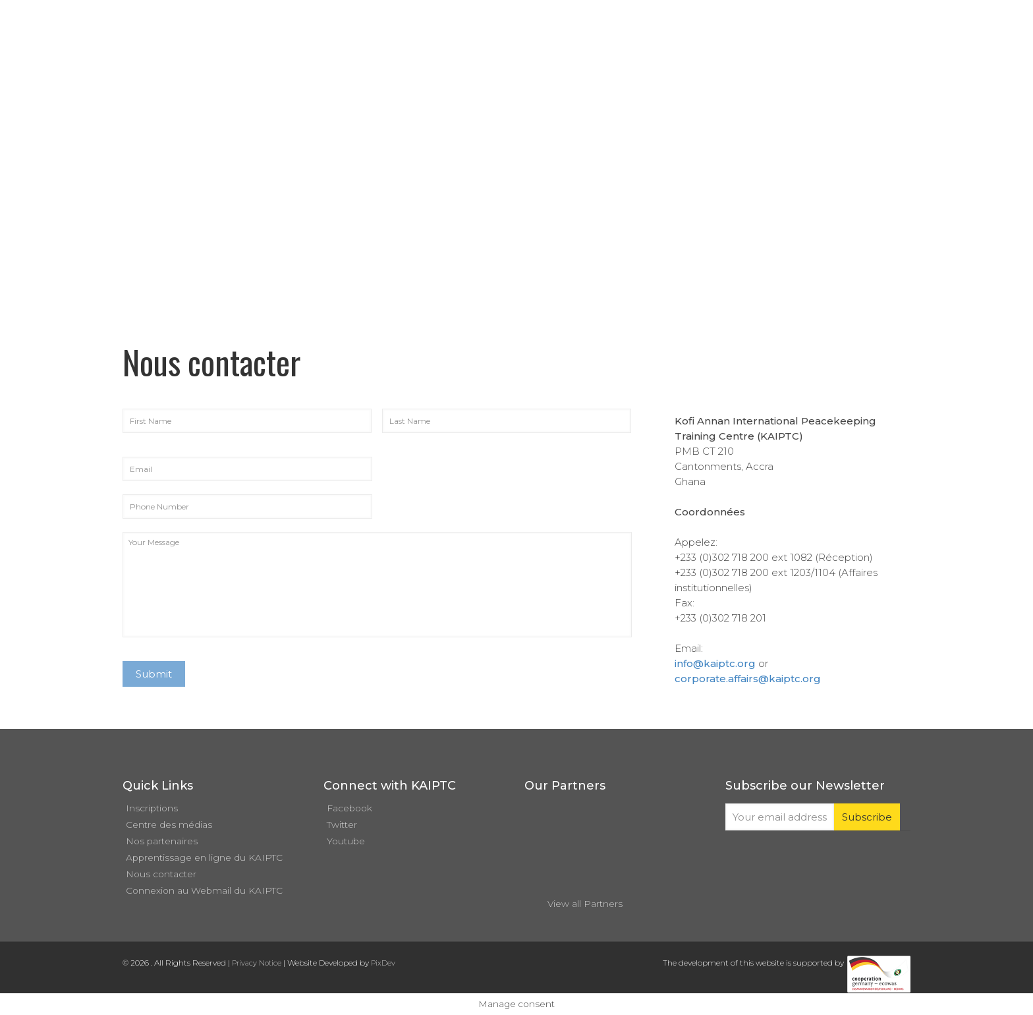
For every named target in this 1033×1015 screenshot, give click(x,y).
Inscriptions (152, 808)
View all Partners (585, 903)
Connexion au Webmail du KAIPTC (204, 890)
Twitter (342, 824)
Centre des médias (169, 824)
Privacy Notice (256, 963)
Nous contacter (161, 874)
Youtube (346, 841)
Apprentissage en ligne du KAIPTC (204, 857)
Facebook (349, 808)
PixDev (383, 963)
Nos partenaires (162, 841)
